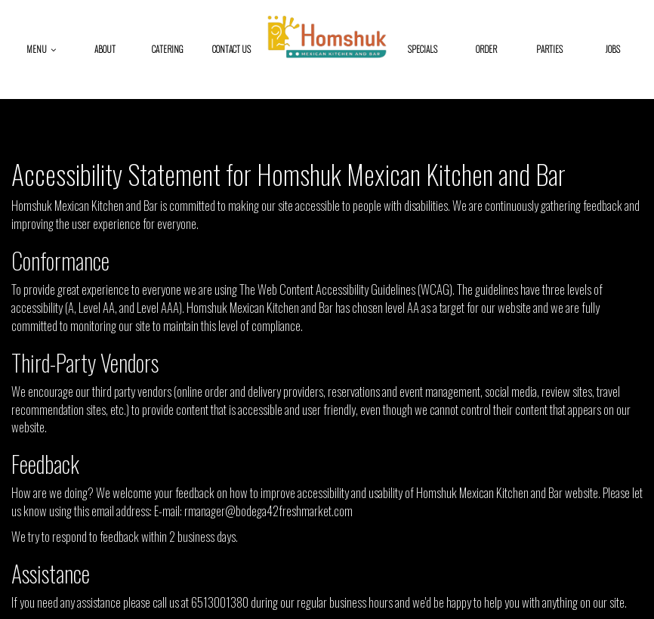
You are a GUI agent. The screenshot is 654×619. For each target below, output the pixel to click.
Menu (41, 49)
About (105, 49)
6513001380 (219, 602)
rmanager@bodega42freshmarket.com (268, 510)
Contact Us (231, 49)
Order (486, 49)
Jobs (613, 49)
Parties (549, 49)
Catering (168, 49)
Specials (422, 49)
